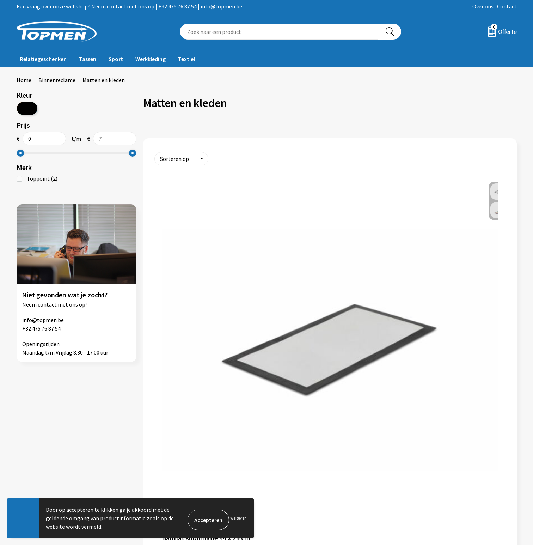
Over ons (483, 6)
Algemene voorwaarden (428, 419)
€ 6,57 (295, 334)
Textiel (186, 58)
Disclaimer (412, 451)
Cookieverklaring (420, 430)
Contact (507, 6)
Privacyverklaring (420, 441)
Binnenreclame (56, 80)
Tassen (87, 58)
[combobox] (279, 32)
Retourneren (290, 430)
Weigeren (238, 518)
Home (24, 80)
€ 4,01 (178, 334)
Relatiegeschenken (43, 58)
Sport (116, 58)
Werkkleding (150, 58)
